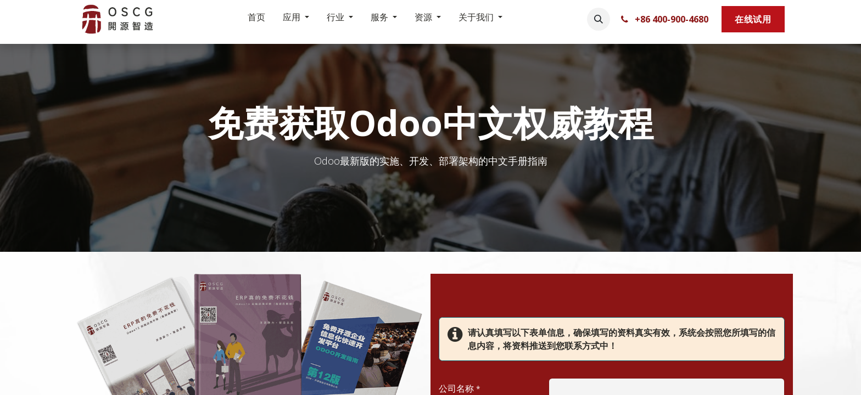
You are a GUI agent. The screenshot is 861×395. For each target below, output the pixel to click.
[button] (598, 19)
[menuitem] (256, 19)
